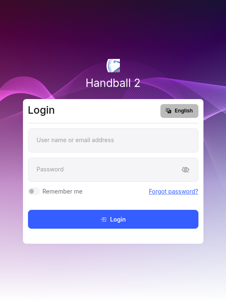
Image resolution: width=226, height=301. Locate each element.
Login (113, 219)
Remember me (63, 191)
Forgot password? (173, 191)
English (179, 110)
